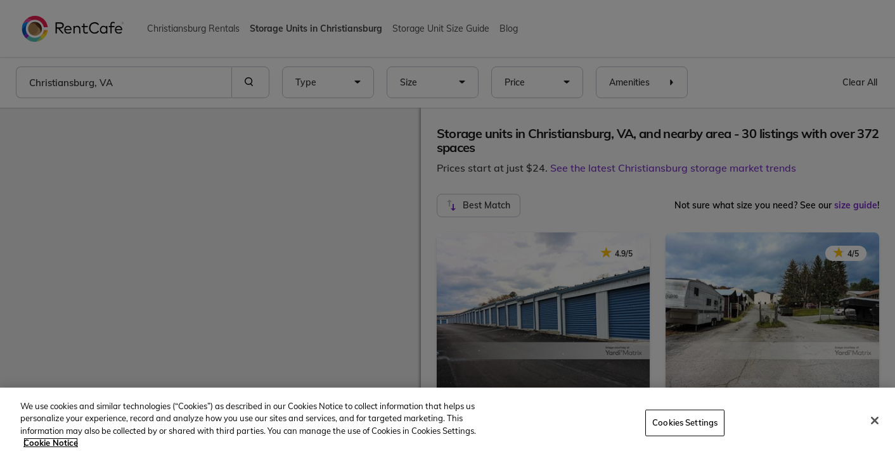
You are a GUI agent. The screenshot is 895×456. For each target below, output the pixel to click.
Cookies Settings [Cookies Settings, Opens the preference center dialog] (685, 422)
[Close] (875, 420)
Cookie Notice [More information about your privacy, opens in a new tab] (50, 443)
